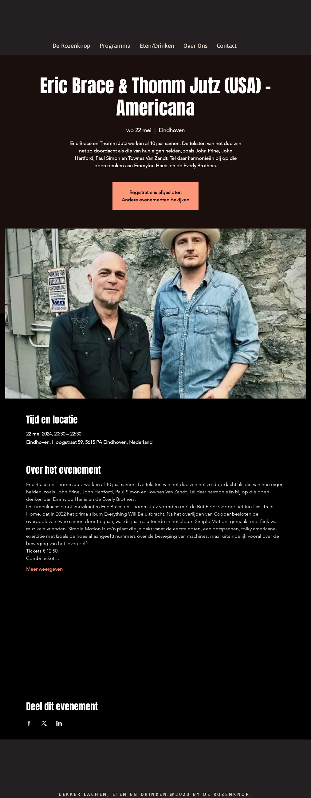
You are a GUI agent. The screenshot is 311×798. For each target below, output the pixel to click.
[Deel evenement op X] (44, 723)
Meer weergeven (44, 569)
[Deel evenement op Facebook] (29, 723)
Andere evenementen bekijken (155, 200)
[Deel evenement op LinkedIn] (59, 723)
